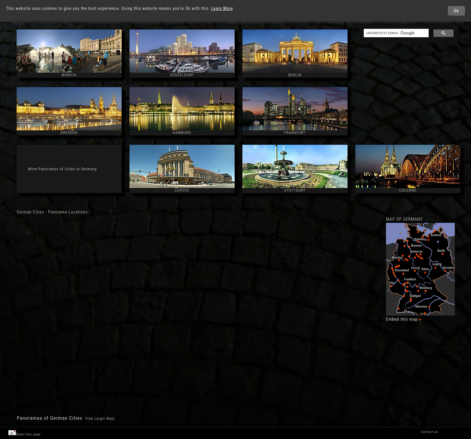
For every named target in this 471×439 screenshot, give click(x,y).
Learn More (222, 8)
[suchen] (395, 33)
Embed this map (403, 319)
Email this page (24, 433)
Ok (456, 10)
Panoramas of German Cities (50, 418)
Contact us (429, 432)
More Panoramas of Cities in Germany (62, 169)
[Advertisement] (408, 91)
